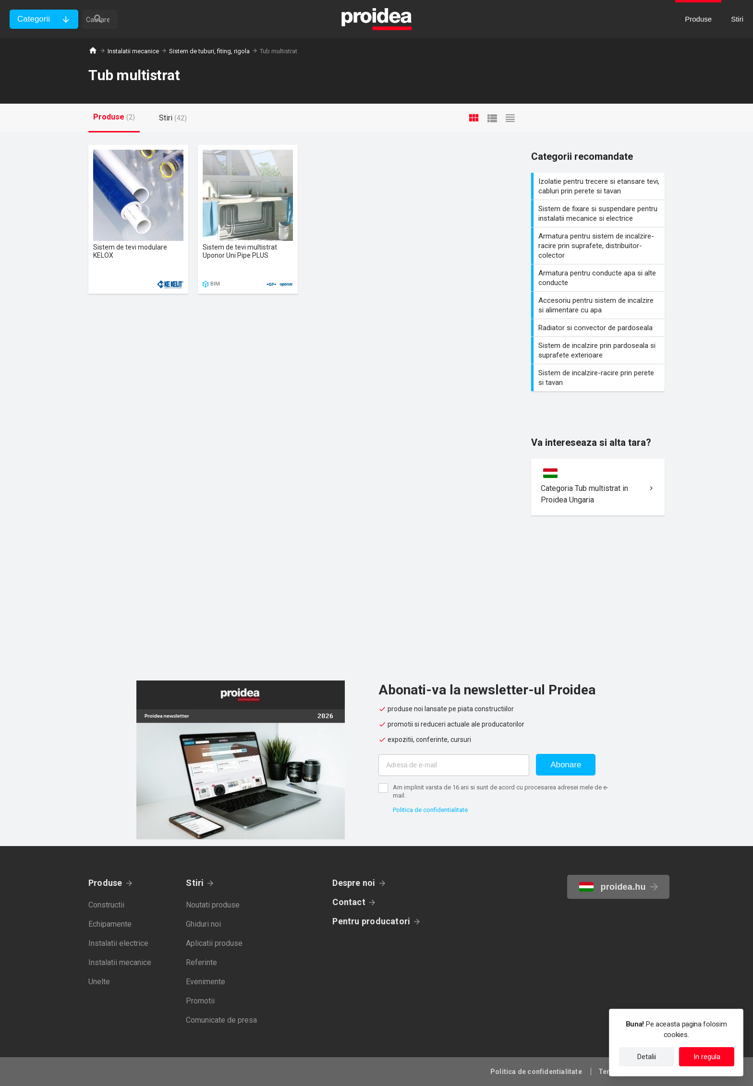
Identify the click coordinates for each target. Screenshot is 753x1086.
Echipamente (110, 924)
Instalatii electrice (118, 943)
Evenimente (205, 981)
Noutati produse (213, 904)
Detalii (646, 1056)
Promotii (200, 1000)
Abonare (565, 764)
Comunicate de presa (221, 1020)
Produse (105, 883)
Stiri (195, 883)
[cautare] (138, 19)
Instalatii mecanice (133, 51)
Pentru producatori (371, 921)
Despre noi (353, 883)
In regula (706, 1056)
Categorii (33, 19)
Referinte (201, 962)
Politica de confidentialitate (430, 809)
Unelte (99, 981)
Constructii (106, 904)
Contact (348, 902)
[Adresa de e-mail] (453, 765)
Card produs (138, 219)
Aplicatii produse (214, 943)
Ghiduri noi (203, 924)
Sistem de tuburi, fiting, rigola (209, 51)
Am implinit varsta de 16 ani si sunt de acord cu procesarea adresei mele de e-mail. (500, 791)
